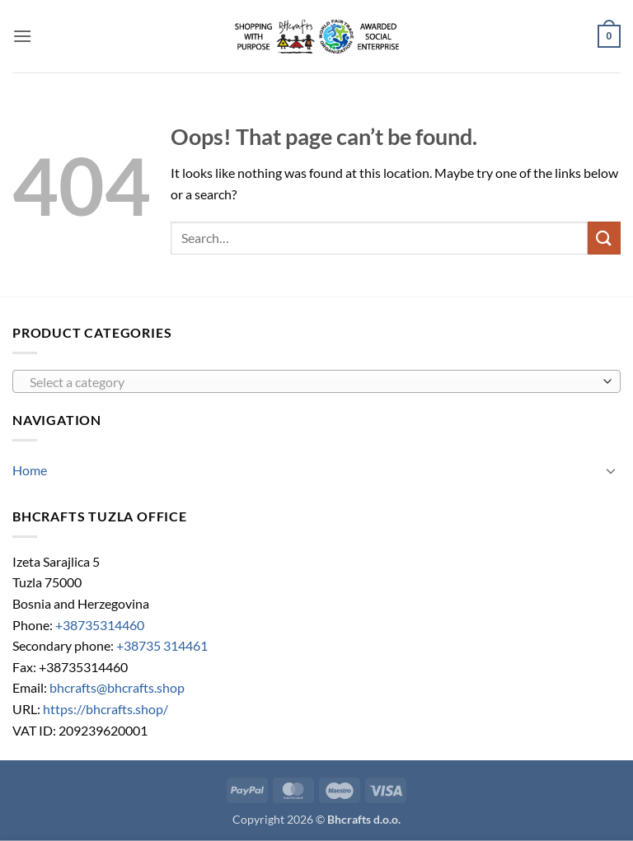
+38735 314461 (162, 645)
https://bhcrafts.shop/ (105, 709)
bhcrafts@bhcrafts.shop (117, 687)
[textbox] (312, 382)
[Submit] (604, 238)
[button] (22, 36)
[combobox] (316, 381)
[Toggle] (611, 470)
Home (29, 470)
